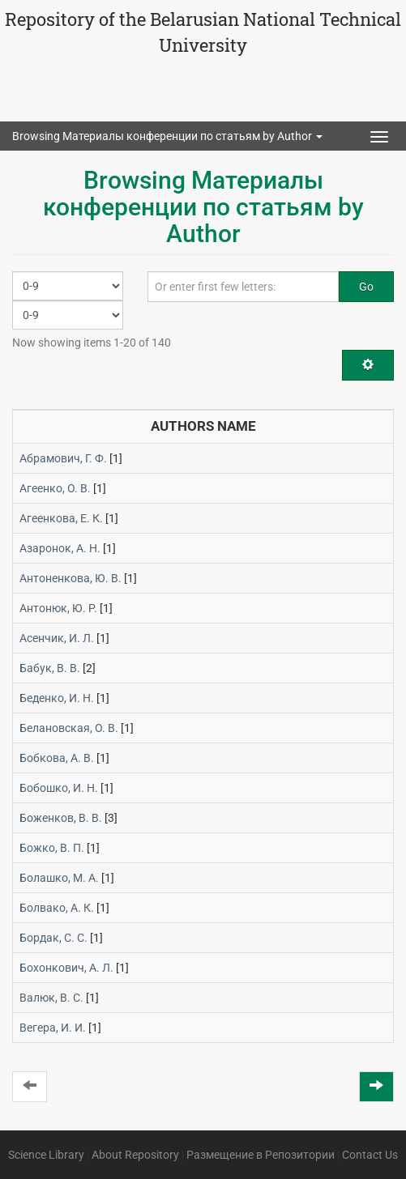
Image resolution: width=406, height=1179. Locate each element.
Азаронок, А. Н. (59, 548)
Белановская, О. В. (68, 727)
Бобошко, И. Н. (58, 787)
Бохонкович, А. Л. (66, 967)
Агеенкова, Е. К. (61, 518)
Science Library (46, 1154)
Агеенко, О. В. (55, 488)
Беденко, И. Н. (56, 698)
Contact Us (370, 1154)
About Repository (135, 1154)
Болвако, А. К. (56, 907)
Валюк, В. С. (51, 997)
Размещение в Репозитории (260, 1154)
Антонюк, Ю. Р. (58, 608)
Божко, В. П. (51, 847)
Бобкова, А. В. (56, 757)
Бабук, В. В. (49, 668)
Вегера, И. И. (52, 1027)
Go (366, 286)
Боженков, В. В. (60, 817)
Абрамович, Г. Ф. (63, 458)
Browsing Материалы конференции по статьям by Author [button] (167, 136)
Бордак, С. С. (53, 937)
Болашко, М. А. (59, 877)
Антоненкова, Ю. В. (70, 578)
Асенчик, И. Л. (56, 638)
